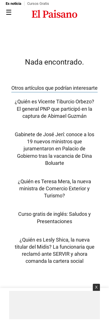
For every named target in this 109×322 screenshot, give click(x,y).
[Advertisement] (54, 305)
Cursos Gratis (38, 3)
